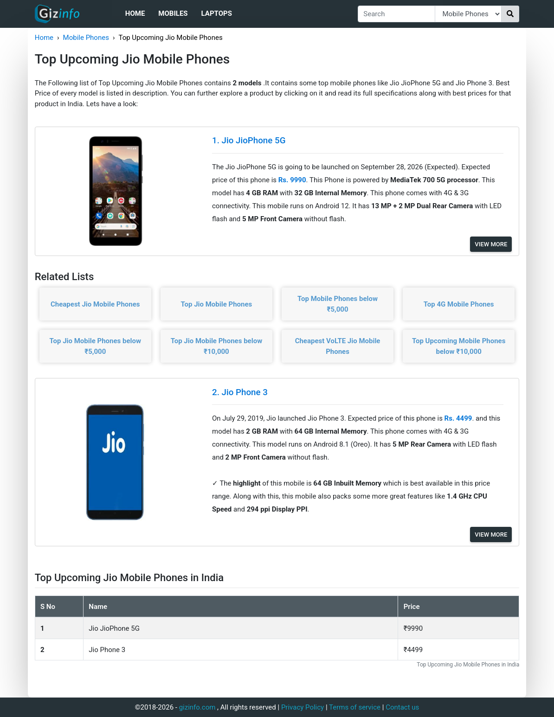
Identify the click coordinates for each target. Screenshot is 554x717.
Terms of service (354, 707)
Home (135, 13)
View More (491, 244)
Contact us (402, 707)
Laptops (216, 13)
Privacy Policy (302, 707)
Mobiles (172, 13)
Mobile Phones (86, 37)
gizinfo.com (197, 707)
